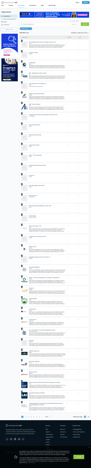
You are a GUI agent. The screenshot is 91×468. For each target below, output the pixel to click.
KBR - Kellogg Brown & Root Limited (37, 73)
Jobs (2, 5)
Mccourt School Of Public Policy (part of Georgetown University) (44, 382)
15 (68, 225)
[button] (26, 28)
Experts (48, 432)
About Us (62, 429)
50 (85, 417)
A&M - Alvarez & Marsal (34, 104)
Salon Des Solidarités (34, 361)
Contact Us (63, 432)
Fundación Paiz (32, 319)
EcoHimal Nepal (33, 298)
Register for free (9, 29)
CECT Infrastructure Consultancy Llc (37, 83)
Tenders (48, 439)
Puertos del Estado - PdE (35, 226)
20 (68, 83)
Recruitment (32, 5)
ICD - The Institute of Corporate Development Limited (42, 330)
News (42, 5)
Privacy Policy (76, 434)
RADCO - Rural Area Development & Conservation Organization (44, 277)
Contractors (5, 24)
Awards (4, 22)
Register (86, 2)
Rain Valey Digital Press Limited (36, 185)
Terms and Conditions (79, 432)
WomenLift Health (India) (35, 135)
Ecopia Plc (31, 288)
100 (88, 417)
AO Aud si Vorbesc (33, 52)
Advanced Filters (26, 28)
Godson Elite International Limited (37, 165)
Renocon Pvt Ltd (33, 372)
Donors (48, 444)
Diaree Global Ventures (34, 124)
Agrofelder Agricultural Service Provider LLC (39, 257)
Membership (52, 5)
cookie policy (31, 462)
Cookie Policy (76, 437)
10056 (46, 417)
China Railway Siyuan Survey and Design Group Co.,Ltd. (42, 42)
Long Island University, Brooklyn (37, 393)
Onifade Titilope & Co (34, 351)
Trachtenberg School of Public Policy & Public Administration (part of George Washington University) (46, 404)
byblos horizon (32, 246)
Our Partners (63, 437)
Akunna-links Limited (34, 145)
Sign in (77, 2)
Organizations (5, 16)
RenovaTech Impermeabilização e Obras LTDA (40, 205)
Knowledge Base (77, 429)
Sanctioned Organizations (8, 19)
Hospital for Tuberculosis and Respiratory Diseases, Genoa (43, 114)
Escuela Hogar (32, 216)
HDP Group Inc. (32, 309)
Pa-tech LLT (32, 175)
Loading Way (32, 62)
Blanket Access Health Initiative (36, 93)
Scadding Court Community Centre (37, 236)
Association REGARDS (34, 267)
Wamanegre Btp (33, 195)
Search (85, 24)
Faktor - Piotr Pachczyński (35, 155)
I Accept (78, 457)
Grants (48, 442)
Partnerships (21, 5)
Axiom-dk (31, 340)
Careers (62, 434)
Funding (11, 5)
